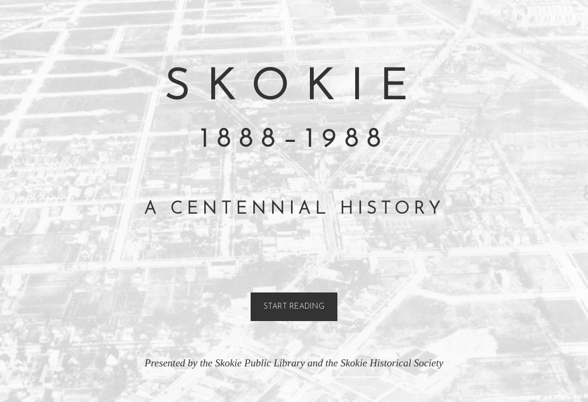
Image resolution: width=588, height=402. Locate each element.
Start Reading (294, 307)
